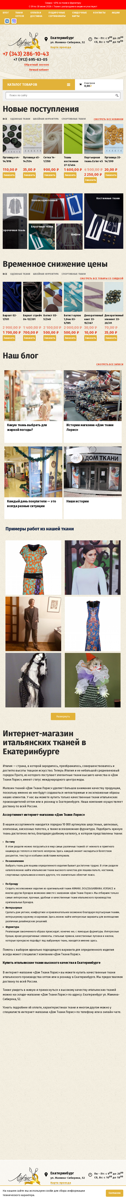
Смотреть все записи (109, 364)
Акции (116, 12)
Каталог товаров (38, 85)
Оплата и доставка (36, 14)
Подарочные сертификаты (57, 14)
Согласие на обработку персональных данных (26, 1066)
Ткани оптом (19, 14)
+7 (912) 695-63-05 (30, 59)
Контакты (99, 12)
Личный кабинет (39, 69)
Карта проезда (60, 47)
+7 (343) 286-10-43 (26, 54)
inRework (119, 1069)
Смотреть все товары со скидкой (101, 278)
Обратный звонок (36, 64)
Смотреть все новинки (108, 119)
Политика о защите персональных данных (24, 1071)
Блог (6, 12)
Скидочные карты (79, 14)
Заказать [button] (9, 175)
